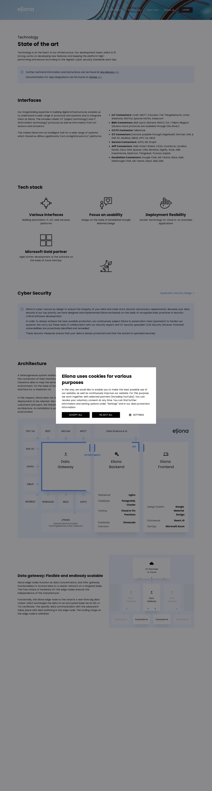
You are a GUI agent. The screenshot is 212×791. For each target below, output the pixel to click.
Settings (138, 415)
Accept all (75, 415)
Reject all (106, 415)
